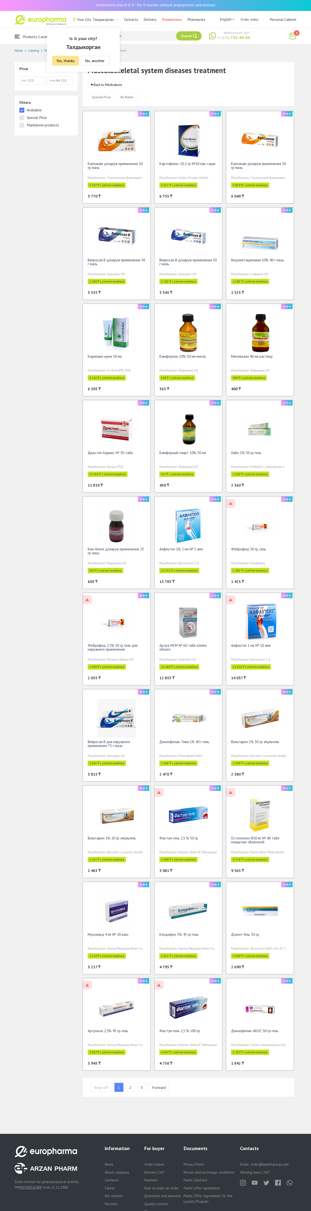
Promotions (172, 19)
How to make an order (161, 1188)
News (109, 1164)
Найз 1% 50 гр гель (246, 455)
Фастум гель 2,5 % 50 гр (178, 840)
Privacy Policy (194, 1164)
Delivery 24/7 (154, 1172)
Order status (250, 19)
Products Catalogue (35, 36)
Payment (151, 1180)
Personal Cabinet (283, 19)
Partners (111, 1204)
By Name (127, 99)
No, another (94, 60)
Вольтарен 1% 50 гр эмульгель (255, 744)
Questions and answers (162, 1196)
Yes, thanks (65, 60)
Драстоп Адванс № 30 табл (110, 455)
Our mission (114, 1196)
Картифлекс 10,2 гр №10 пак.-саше (187, 166)
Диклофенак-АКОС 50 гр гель (254, 1033)
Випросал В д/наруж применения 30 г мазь (116, 264)
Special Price (101, 99)
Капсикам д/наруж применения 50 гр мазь (258, 168)
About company (117, 1172)
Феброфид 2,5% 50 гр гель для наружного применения (113, 650)
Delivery (150, 19)
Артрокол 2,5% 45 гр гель (108, 1033)
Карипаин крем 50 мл (105, 359)
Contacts (131, 19)
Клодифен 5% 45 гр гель (179, 937)
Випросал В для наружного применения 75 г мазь (109, 746)
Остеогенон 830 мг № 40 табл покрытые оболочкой (255, 842)
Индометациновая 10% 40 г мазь (257, 262)
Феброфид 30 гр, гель (248, 551)
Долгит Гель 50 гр (245, 937)
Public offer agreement (202, 1188)
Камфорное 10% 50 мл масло (182, 359)
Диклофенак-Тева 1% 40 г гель (184, 744)
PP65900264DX (30, 1187)
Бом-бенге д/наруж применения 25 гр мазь (116, 553)
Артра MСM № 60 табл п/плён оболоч (183, 650)
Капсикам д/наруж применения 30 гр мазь (115, 168)
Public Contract (195, 1180)
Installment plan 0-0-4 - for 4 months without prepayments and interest (156, 4)
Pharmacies (196, 19)
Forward (159, 1089)
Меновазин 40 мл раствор (252, 359)
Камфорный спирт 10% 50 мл (182, 455)
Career (110, 1188)
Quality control (156, 1204)
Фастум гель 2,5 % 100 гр (179, 1033)
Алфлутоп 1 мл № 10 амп (251, 648)
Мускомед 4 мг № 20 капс (108, 937)
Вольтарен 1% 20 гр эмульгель (112, 840)
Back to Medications (108, 87)
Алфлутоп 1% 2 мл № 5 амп (181, 551)
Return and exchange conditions (209, 1172)
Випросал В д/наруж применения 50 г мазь (188, 264)
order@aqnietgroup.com (270, 1164)
